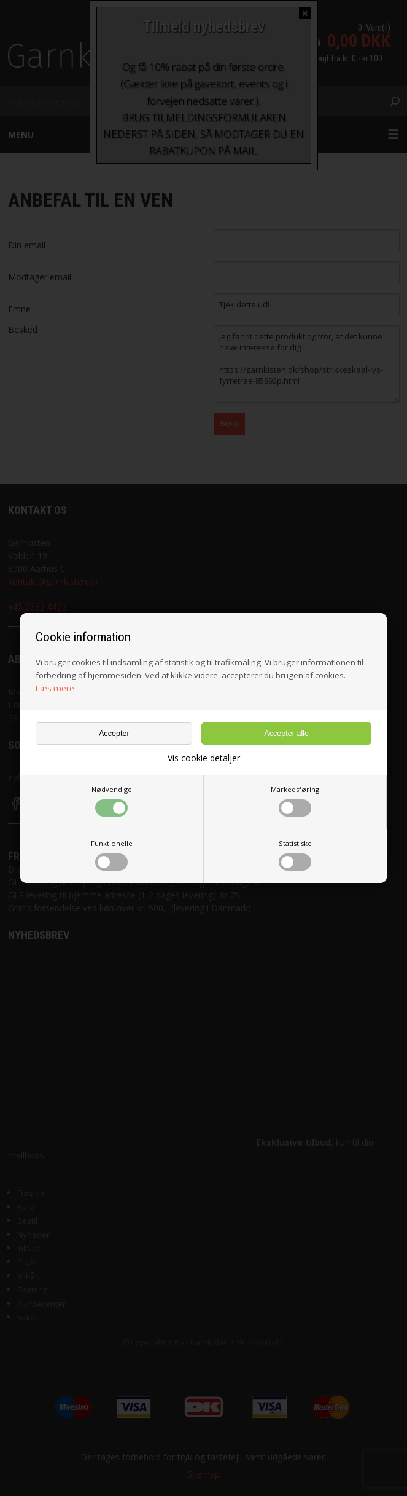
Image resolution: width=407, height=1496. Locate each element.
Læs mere (55, 688)
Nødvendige (111, 801)
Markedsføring (295, 801)
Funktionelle (112, 855)
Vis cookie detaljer (204, 758)
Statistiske (295, 855)
